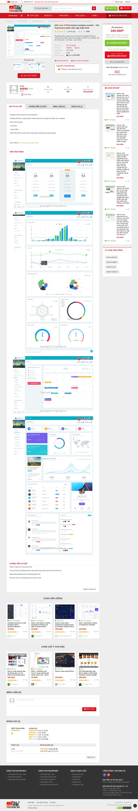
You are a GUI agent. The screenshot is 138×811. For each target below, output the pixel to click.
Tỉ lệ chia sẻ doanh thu (47, 779)
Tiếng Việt (12, 2)
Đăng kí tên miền (78, 774)
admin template (112, 262)
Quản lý (76, 48)
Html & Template (14, 621)
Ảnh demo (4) (29, 60)
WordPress (12, 669)
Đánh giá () (77, 106)
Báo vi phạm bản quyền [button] (80, 61)
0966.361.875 (27, 2)
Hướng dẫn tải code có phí (17, 774)
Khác (82, 669)
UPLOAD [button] (125, 8)
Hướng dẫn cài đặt (37, 106)
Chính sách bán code (47, 774)
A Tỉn (13, 749)
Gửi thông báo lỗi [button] (61, 61)
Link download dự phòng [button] (117, 49)
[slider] (60, 31)
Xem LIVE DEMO (30, 76)
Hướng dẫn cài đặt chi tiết (29, 143)
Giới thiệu (31, 802)
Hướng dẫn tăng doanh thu (49, 784)
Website (48, 16)
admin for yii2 (111, 267)
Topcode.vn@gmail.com (56, 805)
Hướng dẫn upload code (48, 777)
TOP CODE (33, 16)
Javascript (59, 621)
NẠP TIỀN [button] (111, 8)
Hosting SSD (76, 777)
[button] (117, 54)
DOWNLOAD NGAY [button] (117, 43)
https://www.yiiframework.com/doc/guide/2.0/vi (25, 574)
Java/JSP (59, 669)
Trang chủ (9, 21)
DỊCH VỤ (118, 16)
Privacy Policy (32, 808)
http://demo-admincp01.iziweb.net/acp (43, 133)
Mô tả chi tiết (15, 106)
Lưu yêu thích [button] (117, 62)
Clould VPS (76, 779)
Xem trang (27, 94)
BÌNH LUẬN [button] (89, 709)
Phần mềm (63, 16)
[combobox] (42, 7)
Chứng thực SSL (77, 784)
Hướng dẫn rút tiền (46, 782)
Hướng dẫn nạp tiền (15, 777)
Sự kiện (52, 802)
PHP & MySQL (71, 45)
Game (94, 16)
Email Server (76, 782)
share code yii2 (112, 257)
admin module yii (112, 272)
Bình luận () (59, 106)
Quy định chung (42, 802)
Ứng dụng (80, 16)
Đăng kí (127, 2)
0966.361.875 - (38, 805)
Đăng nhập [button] (119, 2)
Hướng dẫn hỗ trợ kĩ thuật (16, 779)
